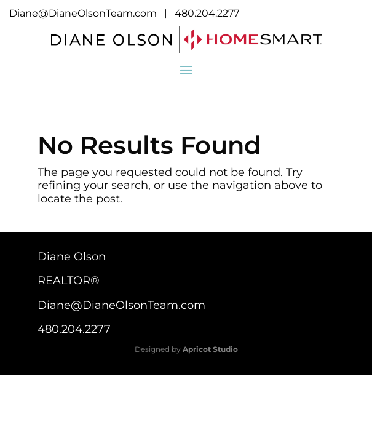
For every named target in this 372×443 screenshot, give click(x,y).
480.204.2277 (207, 13)
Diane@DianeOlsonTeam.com (83, 13)
